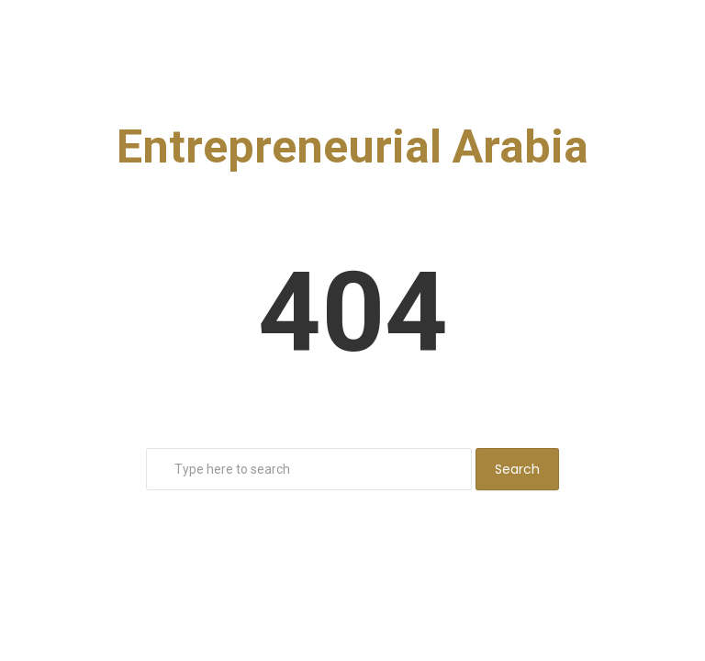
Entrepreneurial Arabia (352, 147)
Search (517, 469)
